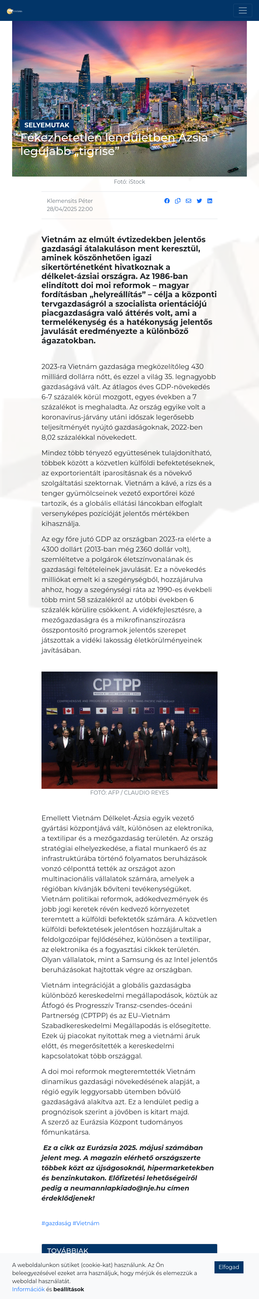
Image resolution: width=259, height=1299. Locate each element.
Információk (28, 1289)
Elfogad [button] (229, 1267)
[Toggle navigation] (242, 10)
